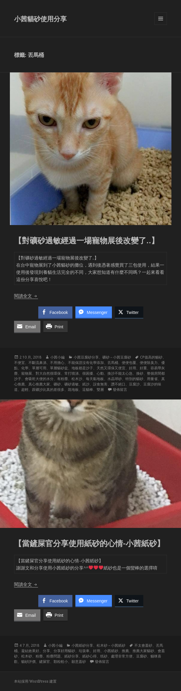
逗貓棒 (87, 389)
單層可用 (39, 367)
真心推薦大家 (39, 384)
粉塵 (39, 656)
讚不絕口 (118, 384)
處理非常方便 (122, 656)
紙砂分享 (71, 656)
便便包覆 (129, 362)
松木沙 (77, 378)
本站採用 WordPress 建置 (35, 681)
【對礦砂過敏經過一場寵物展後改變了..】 (87, 240)
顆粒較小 (61, 661)
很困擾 (87, 373)
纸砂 (103, 656)
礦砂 (57, 384)
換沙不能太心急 (120, 373)
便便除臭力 (149, 362)
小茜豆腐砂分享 (86, 357)
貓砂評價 (28, 661)
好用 (132, 367)
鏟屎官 (44, 661)
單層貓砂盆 (59, 367)
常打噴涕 (71, 373)
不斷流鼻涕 (37, 362)
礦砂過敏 (71, 384)
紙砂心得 (89, 656)
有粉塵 (62, 378)
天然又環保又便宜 (111, 367)
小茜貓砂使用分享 (40, 18)
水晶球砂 (114, 378)
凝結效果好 (30, 650)
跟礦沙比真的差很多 (48, 389)
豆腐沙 (134, 384)
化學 (24, 367)
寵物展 (26, 373)
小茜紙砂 (111, 650)
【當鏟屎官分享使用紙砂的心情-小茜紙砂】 (90, 543)
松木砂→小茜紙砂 (111, 645)
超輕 (24, 389)
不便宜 (19, 362)
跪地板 (73, 389)
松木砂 (26, 656)
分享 (46, 650)
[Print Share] (55, 326)
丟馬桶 (112, 362)
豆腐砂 (141, 656)
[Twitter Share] (129, 312)
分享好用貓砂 (64, 650)
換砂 (139, 373)
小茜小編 (57, 357)
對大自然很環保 (48, 373)
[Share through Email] (27, 326)
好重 (143, 367)
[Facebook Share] (55, 312)
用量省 (152, 378)
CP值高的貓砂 (151, 357)
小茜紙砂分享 (82, 645)
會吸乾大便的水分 (39, 378)
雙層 (100, 389)
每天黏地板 (95, 378)
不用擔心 (57, 362)
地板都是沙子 (82, 367)
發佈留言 (120, 389)
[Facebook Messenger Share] (93, 312)
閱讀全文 (26, 296)
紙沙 (85, 384)
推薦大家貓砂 (143, 650)
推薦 (125, 650)
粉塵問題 (53, 656)
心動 (100, 373)
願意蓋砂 (79, 661)
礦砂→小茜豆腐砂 (116, 357)
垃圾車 (84, 650)
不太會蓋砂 (143, 645)
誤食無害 (100, 384)
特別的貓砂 (134, 378)
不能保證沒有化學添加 (86, 362)
